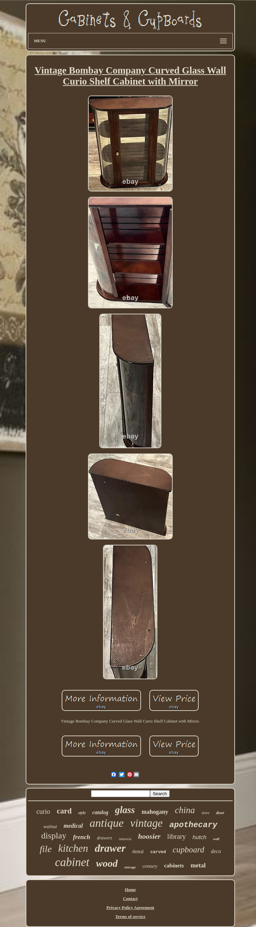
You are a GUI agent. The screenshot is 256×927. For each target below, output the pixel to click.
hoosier (149, 836)
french (81, 836)
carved (158, 851)
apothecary (193, 824)
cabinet (72, 862)
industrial (125, 839)
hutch (200, 837)
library (176, 836)
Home (130, 889)
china (185, 810)
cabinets (174, 865)
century (149, 866)
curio (43, 811)
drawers (104, 837)
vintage (146, 823)
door (220, 812)
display (53, 835)
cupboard (188, 849)
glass (125, 809)
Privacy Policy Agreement (130, 907)
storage (130, 867)
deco (216, 851)
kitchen (73, 848)
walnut (50, 826)
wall (216, 839)
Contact (130, 898)
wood (107, 863)
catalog (100, 812)
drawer (110, 848)
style (82, 812)
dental (138, 851)
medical (73, 825)
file (46, 849)
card (64, 811)
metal (198, 865)
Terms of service (130, 916)
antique (107, 823)
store (206, 812)
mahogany (155, 811)
